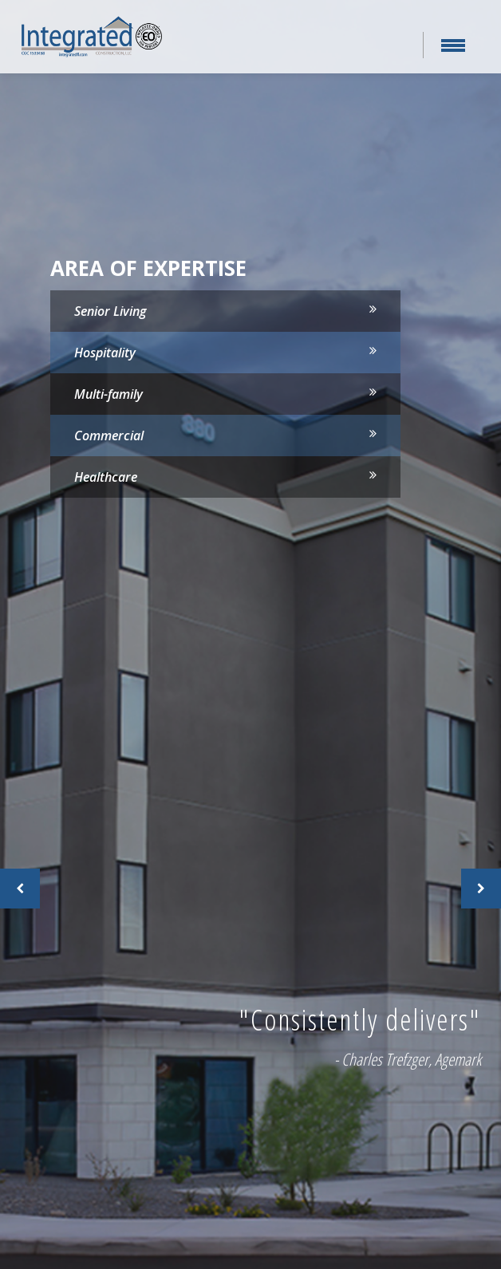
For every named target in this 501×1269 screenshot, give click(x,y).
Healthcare (105, 477)
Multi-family (108, 394)
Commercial (109, 435)
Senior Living (110, 311)
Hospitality (105, 352)
